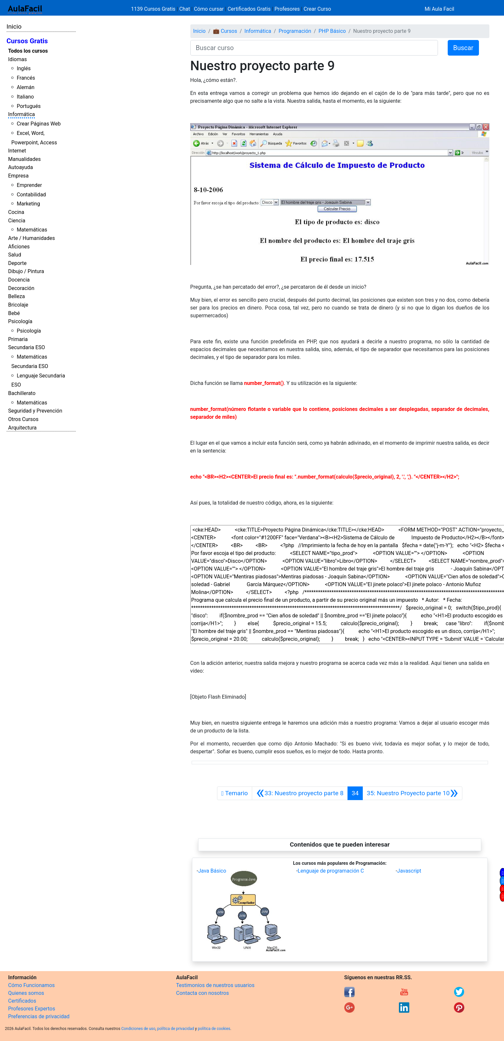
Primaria (18, 339)
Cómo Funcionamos (31, 985)
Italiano (25, 97)
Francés (26, 78)
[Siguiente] (412, 793)
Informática (21, 114)
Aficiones (19, 247)
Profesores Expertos (31, 1009)
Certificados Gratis (248, 9)
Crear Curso (317, 9)
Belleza (16, 296)
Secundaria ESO (26, 347)
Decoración (21, 288)
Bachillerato (21, 393)
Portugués (29, 106)
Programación (295, 31)
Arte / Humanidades (31, 238)
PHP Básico (332, 31)
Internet (17, 151)
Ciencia (16, 220)
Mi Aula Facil (439, 9)
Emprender (29, 185)
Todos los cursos (28, 51)
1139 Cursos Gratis (154, 9)
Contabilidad (31, 194)
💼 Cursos (225, 31)
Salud (14, 255)
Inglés (24, 68)
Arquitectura (22, 428)
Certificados (22, 1001)
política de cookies (214, 1028)
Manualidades (24, 159)
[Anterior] (300, 793)
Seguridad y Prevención (35, 411)
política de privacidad (175, 1028)
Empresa (18, 176)
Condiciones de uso (138, 1028)
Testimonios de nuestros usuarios (215, 985)
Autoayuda (20, 167)
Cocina (16, 212)
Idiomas (17, 59)
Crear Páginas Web (39, 124)
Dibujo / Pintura (26, 271)
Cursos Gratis (27, 41)
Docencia (19, 280)
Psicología (20, 321)
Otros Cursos (23, 419)
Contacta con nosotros (202, 993)
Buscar (463, 48)
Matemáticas (32, 230)
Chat (184, 9)
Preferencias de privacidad (39, 1016)
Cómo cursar (209, 9)
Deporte (17, 263)
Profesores (287, 9)
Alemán (25, 87)
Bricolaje (18, 305)
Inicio (14, 26)
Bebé (14, 313)
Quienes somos (26, 993)
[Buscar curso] (314, 48)
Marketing (28, 204)
